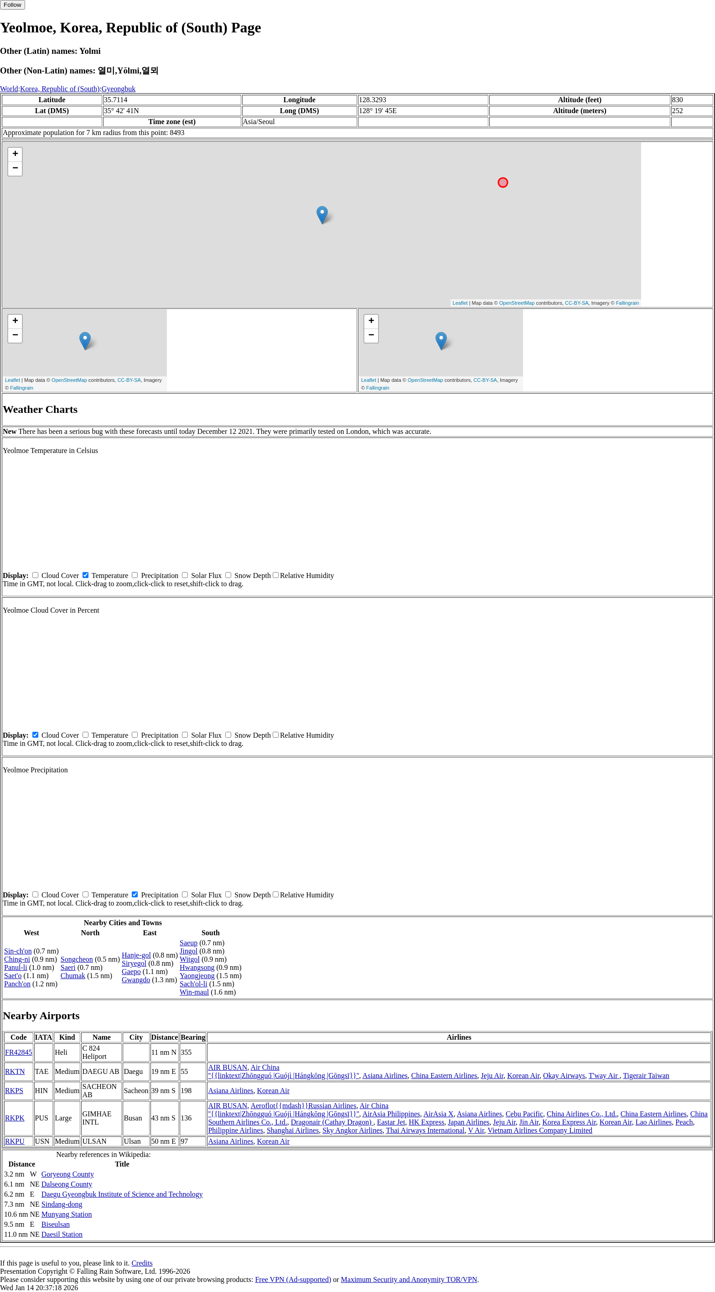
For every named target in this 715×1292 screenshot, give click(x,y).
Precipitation (159, 575)
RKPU (15, 1141)
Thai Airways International (425, 1130)
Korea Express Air (569, 1122)
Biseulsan (55, 1224)
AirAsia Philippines (391, 1114)
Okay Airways (564, 1075)
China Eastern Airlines (444, 1075)
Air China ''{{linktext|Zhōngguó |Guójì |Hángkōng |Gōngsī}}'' (283, 1071)
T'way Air (604, 1075)
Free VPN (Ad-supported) (293, 1279)
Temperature (110, 575)
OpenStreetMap (517, 303)
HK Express (426, 1122)
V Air (476, 1130)
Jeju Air (492, 1075)
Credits (141, 1263)
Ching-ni (17, 959)
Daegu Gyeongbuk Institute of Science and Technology (122, 1194)
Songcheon (77, 959)
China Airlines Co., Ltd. (582, 1114)
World (9, 89)
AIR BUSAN (227, 1067)
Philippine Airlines (235, 1130)
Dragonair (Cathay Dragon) (332, 1122)
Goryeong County (67, 1174)
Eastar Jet (391, 1122)
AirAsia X (438, 1114)
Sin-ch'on (18, 951)
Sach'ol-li (193, 984)
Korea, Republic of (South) (59, 89)
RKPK (15, 1118)
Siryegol (134, 963)
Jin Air (529, 1122)
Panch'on (17, 984)
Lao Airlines (654, 1122)
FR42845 (18, 1052)
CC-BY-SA (577, 303)
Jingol (188, 951)
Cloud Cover (60, 575)
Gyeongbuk (119, 89)
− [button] (15, 169)
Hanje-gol (136, 955)
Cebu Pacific (524, 1114)
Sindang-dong (62, 1204)
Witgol (190, 959)
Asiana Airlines (385, 1075)
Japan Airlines (468, 1122)
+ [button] (15, 155)
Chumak (73, 975)
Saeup (188, 943)
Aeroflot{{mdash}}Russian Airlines (303, 1106)
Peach (684, 1122)
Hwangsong (197, 967)
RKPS (14, 1090)
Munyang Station (66, 1214)
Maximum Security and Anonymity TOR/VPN (409, 1279)
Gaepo (131, 971)
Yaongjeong (197, 975)
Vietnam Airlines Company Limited (539, 1130)
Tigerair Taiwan (646, 1075)
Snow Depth (252, 575)
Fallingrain (627, 303)
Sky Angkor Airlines (352, 1130)
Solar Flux (206, 575)
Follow (12, 4)
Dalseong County (67, 1184)
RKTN (15, 1071)
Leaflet (460, 303)
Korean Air (523, 1075)
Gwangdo (136, 980)
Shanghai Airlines (293, 1130)
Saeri (68, 967)
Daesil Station (62, 1234)
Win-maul (194, 992)
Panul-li (15, 967)
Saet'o (12, 975)
